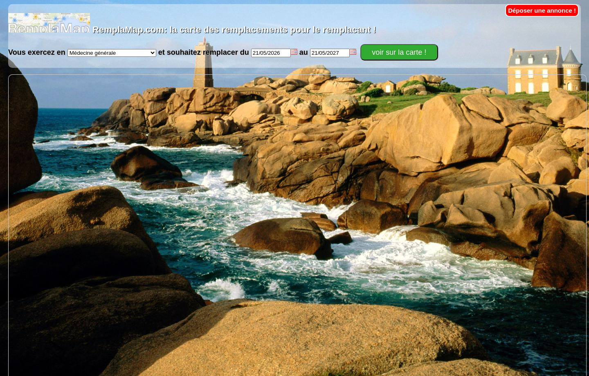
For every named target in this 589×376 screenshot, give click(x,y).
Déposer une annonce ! (542, 10)
